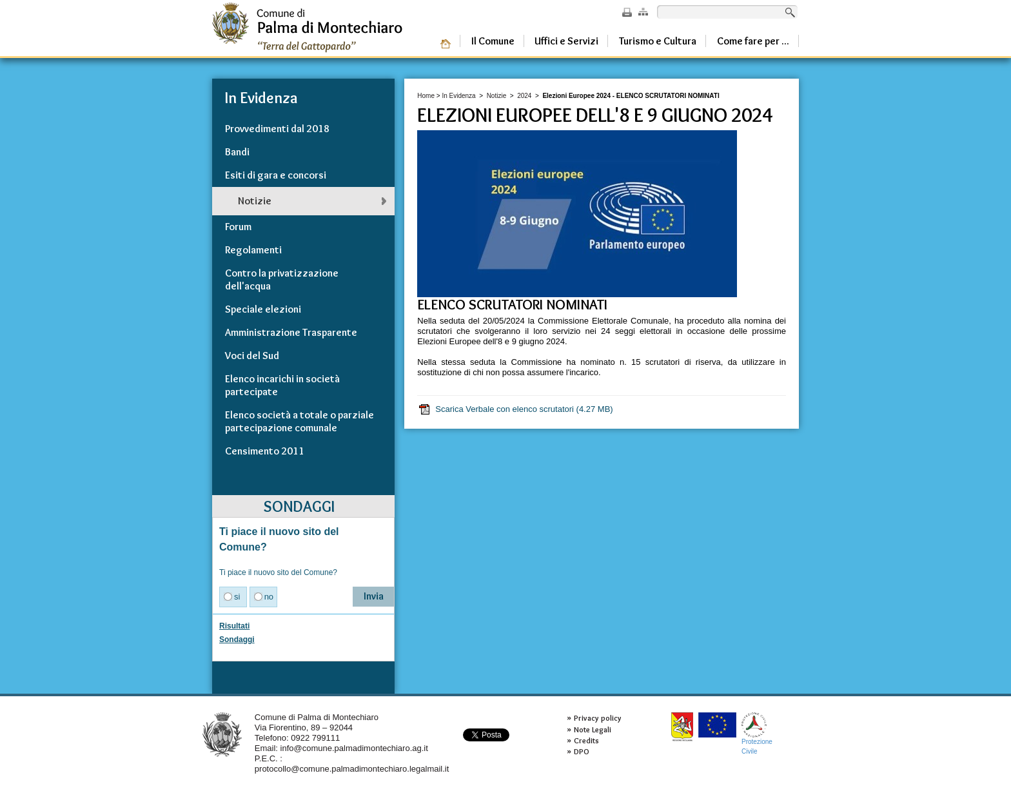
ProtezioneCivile (756, 733)
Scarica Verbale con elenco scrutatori (515, 409)
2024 (524, 95)
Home (426, 95)
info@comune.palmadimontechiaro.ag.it (354, 748)
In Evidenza (458, 95)
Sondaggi (237, 639)
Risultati (234, 625)
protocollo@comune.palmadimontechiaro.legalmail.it (352, 769)
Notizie (497, 95)
